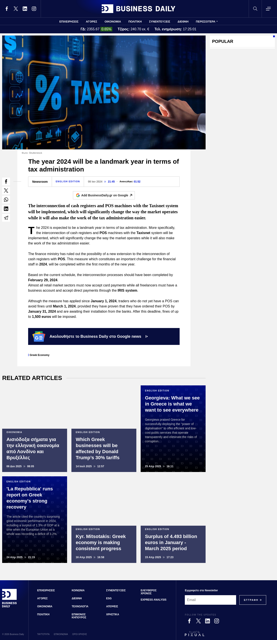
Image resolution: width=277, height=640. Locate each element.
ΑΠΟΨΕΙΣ (112, 606)
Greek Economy (39, 355)
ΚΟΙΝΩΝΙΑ (78, 590)
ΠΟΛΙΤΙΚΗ (135, 21)
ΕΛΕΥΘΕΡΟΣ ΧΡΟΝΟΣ (148, 592)
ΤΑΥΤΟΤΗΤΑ (43, 634)
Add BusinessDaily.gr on (108, 195)
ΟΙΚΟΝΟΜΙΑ (113, 21)
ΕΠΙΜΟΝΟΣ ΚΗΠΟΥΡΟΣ (79, 616)
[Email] (210, 600)
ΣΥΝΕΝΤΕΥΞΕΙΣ (159, 21)
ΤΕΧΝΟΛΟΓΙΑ (80, 606)
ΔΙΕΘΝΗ (183, 21)
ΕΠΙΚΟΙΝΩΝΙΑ (61, 634)
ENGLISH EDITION (68, 181)
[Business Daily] (9, 606)
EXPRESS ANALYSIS (153, 599)
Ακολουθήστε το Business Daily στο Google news (90, 336)
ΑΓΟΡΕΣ (91, 21)
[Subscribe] (251, 599)
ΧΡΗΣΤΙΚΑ (112, 614)
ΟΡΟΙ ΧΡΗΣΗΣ (79, 634)
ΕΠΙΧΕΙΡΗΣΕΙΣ (69, 21)
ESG (109, 598)
